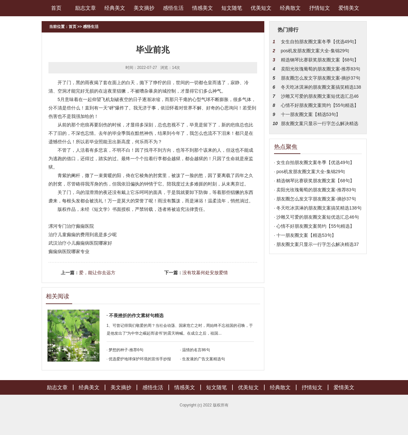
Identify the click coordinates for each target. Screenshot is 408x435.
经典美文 (114, 8)
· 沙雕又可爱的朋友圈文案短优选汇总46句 (316, 217)
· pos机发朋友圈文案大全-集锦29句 (309, 171)
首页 (56, 8)
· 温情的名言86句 (195, 350)
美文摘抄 (144, 8)
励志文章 (85, 8)
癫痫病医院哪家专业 (68, 251)
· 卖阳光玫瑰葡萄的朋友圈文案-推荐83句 (315, 189)
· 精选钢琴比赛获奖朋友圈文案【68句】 (314, 180)
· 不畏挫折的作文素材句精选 (135, 315)
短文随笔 (231, 8)
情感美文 (202, 8)
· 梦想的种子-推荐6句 (125, 350)
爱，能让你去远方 (97, 272)
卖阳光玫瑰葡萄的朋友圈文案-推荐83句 (320, 68)
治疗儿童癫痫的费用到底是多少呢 (82, 234)
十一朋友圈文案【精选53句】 (311, 114)
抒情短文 (319, 8)
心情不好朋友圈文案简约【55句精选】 (320, 105)
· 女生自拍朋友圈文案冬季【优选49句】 (314, 162)
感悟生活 (173, 8)
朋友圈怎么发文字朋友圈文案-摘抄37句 (320, 78)
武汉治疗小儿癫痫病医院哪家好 (80, 243)
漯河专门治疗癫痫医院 (71, 226)
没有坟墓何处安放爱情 (205, 272)
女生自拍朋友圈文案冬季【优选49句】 (320, 41)
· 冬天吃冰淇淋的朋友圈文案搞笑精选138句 (318, 208)
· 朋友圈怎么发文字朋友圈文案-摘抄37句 (315, 198)
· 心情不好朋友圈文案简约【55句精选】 (314, 226)
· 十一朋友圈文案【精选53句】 (305, 235)
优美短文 (261, 8)
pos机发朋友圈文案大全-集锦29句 (315, 50)
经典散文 (290, 8)
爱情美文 (348, 8)
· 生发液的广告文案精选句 (202, 359)
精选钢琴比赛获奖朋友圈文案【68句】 (320, 59)
